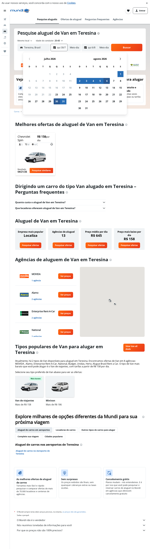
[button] (147, 3)
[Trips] (5, 51)
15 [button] (50, 87)
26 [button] (29, 101)
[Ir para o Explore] (5, 43)
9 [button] (56, 80)
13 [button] (36, 87)
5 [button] (29, 80)
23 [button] (56, 94)
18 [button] (70, 87)
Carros (16, 111)
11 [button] (70, 80)
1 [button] (50, 74)
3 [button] (63, 74)
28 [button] (43, 101)
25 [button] (70, 94)
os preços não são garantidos (74, 512)
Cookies (71, 3)
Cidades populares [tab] (54, 436)
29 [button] (50, 101)
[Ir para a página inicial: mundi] (20, 11)
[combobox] (24, 40)
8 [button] (50, 80)
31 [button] (63, 101)
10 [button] (63, 80)
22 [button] (50, 94)
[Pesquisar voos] (5, 19)
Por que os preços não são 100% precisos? (81, 530)
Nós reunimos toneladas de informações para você (81, 525)
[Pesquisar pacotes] (5, 37)
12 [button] (29, 87)
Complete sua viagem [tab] (28, 436)
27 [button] (36, 101)
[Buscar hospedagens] (5, 25)
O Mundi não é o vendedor (81, 520)
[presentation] (98, 33)
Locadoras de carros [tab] (65, 430)
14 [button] (43, 87)
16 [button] (56, 87)
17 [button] (63, 87)
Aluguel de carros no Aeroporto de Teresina (33, 452)
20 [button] (36, 94)
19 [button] (29, 94)
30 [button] (56, 101)
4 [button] (70, 74)
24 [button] (63, 94)
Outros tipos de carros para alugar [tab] (98, 430)
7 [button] (43, 80)
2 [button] (56, 74)
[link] (30, 245)
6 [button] (36, 80)
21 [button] (43, 94)
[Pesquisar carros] (5, 31)
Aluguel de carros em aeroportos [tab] (34, 430)
